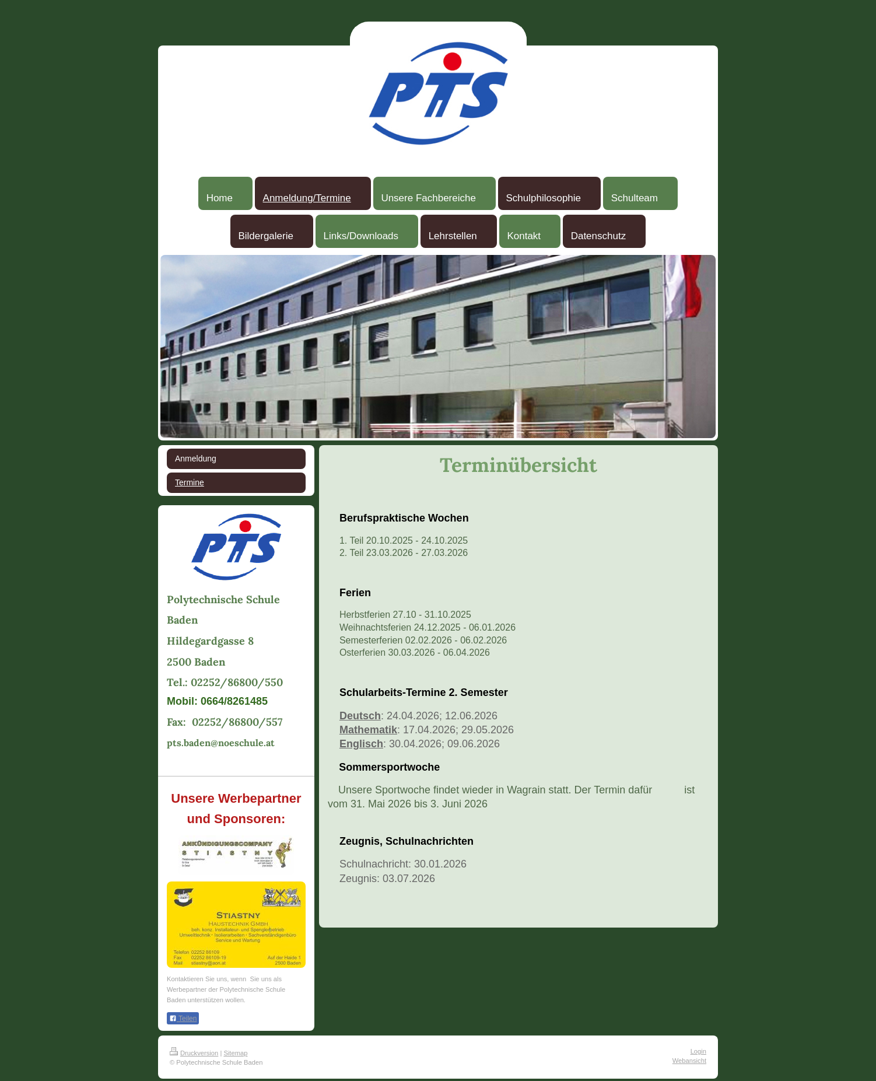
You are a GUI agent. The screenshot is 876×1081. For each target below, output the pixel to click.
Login (698, 1051)
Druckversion (194, 1052)
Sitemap (235, 1052)
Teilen (183, 1018)
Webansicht (689, 1060)
